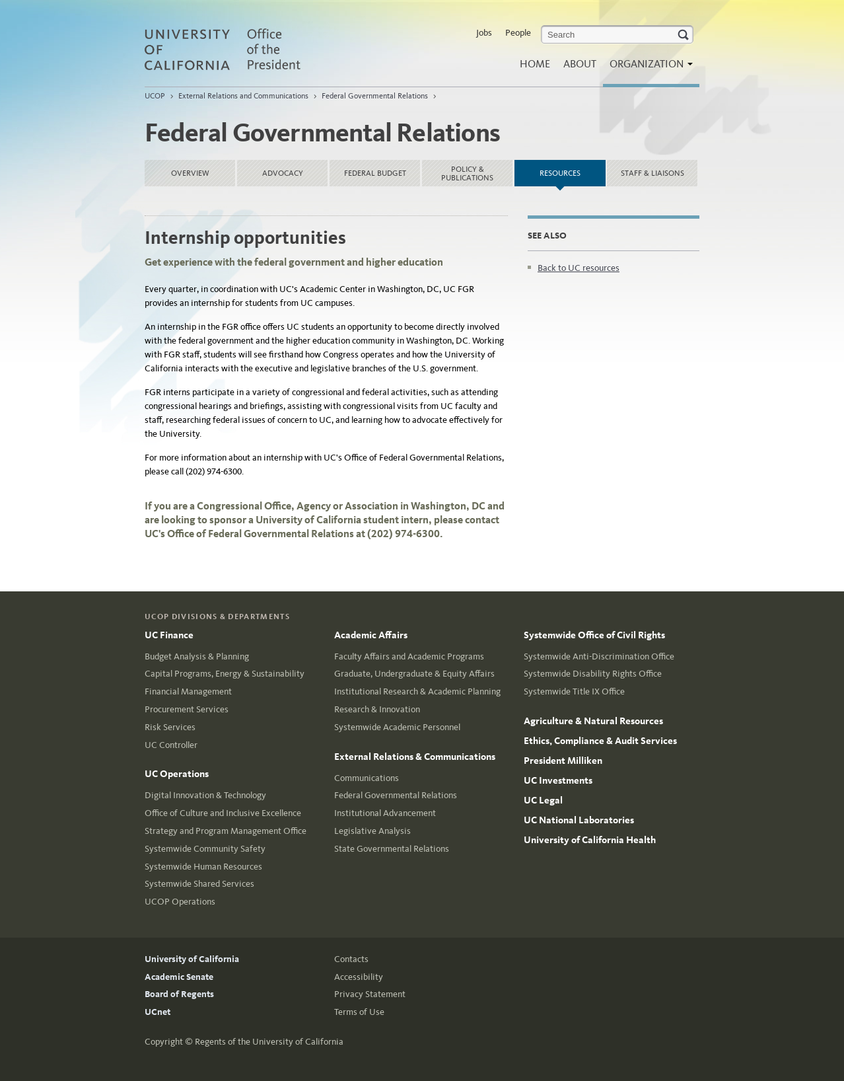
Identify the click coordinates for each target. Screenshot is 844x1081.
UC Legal (543, 800)
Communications (366, 778)
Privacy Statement (369, 994)
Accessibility (358, 977)
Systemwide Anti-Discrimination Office (599, 656)
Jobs (484, 32)
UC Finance (169, 635)
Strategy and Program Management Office (225, 831)
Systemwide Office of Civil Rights (594, 635)
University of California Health (590, 840)
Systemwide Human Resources (203, 866)
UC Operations (177, 774)
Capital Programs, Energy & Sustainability (224, 673)
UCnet (157, 1012)
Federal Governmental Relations (375, 95)
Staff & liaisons (652, 173)
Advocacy (282, 173)
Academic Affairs (370, 635)
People (518, 32)
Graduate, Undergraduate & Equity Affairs (414, 673)
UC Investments (558, 780)
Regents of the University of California (269, 1041)
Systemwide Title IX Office (574, 691)
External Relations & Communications (414, 757)
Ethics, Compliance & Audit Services (600, 741)
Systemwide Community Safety (205, 848)
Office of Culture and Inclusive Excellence (223, 813)
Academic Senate (179, 977)
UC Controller (171, 745)
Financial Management (188, 691)
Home (535, 63)
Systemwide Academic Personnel (397, 727)
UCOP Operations (180, 901)
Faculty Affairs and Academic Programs (409, 656)
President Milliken (563, 760)
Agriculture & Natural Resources (593, 721)
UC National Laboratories (579, 820)
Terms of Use (359, 1012)
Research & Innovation (377, 709)
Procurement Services (187, 709)
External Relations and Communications (243, 95)
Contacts (351, 959)
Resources (573, 169)
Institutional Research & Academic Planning (417, 691)
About (579, 63)
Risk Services (170, 727)
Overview (190, 173)
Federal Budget (375, 173)
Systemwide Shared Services (199, 883)
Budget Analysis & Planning (197, 656)
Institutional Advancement (385, 813)
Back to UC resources (578, 268)
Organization (648, 67)
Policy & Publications (467, 173)
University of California (192, 959)
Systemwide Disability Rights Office (593, 673)
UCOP (155, 95)
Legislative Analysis (372, 831)
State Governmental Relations (391, 848)
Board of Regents (179, 994)
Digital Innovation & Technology (205, 795)
